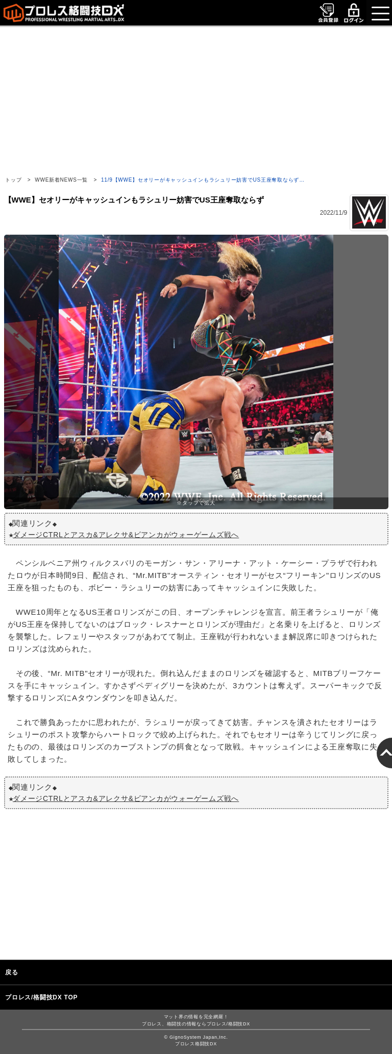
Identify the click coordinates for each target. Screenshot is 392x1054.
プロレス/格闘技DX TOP (41, 997)
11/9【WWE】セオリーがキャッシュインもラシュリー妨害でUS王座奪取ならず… (203, 180)
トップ (13, 180)
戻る (11, 972)
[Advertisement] (196, 98)
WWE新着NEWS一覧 (61, 180)
